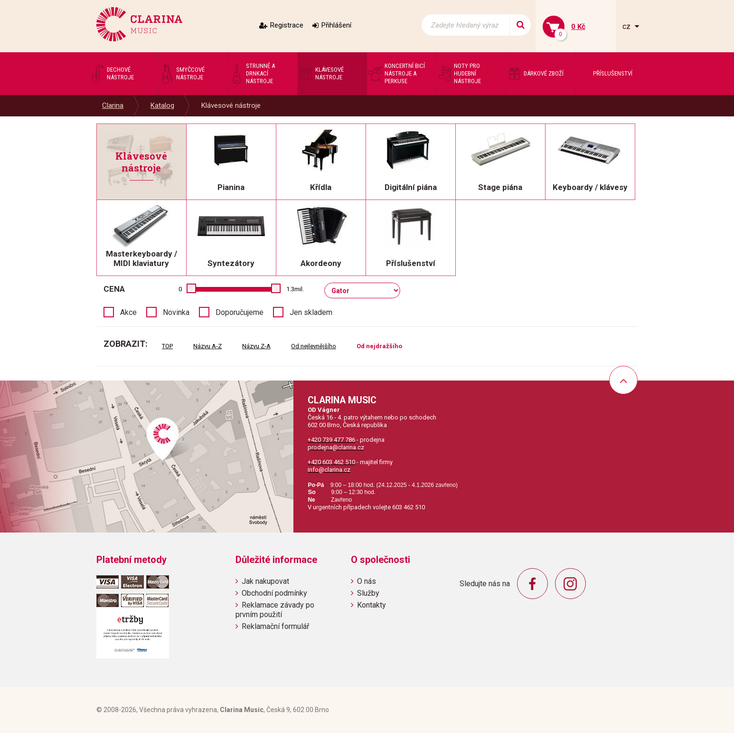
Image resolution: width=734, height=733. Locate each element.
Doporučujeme (239, 312)
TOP (167, 346)
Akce (128, 312)
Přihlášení (336, 25)
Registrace (286, 25)
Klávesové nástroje (231, 105)
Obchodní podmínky (274, 593)
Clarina (112, 105)
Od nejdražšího (379, 346)
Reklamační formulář (275, 626)
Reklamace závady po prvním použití (274, 609)
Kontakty (371, 604)
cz (627, 26)
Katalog (162, 105)
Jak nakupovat (265, 581)
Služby (368, 593)
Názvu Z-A (256, 346)
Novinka (176, 312)
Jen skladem (311, 312)
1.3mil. (295, 289)
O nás (366, 581)
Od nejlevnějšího (313, 346)
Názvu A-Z (207, 346)
